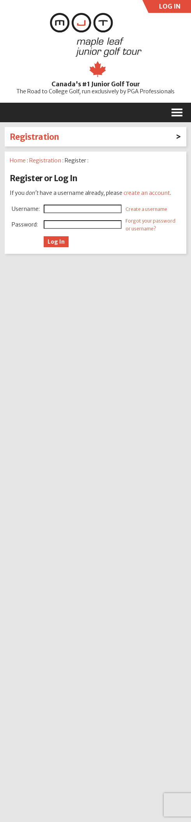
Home (18, 160)
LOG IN (168, 7)
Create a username (146, 209)
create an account (147, 193)
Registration (34, 137)
